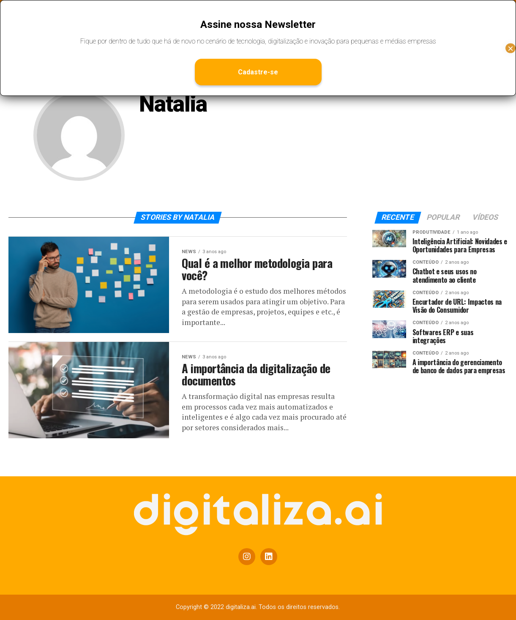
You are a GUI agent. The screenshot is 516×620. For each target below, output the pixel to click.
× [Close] (510, 48)
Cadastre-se (258, 72)
